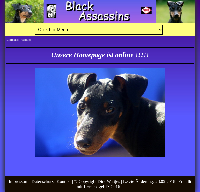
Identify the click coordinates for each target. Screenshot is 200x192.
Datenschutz (43, 181)
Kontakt (64, 181)
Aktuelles (26, 39)
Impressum (18, 181)
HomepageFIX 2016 (102, 186)
